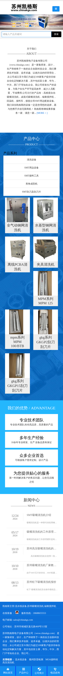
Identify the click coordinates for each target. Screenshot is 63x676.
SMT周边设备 (31, 167)
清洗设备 (31, 159)
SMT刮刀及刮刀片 (31, 192)
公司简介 (39, 670)
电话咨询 (55, 670)
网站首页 (8, 670)
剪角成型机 (31, 184)
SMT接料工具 (31, 175)
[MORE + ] (42, 113)
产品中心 (23, 670)
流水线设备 (21, 659)
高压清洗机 (8, 662)
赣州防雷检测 (36, 659)
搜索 (56, 34)
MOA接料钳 (52, 659)
